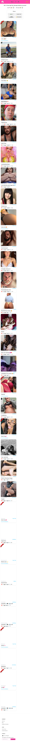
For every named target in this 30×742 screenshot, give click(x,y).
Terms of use (4, 729)
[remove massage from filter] (22, 7)
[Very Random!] (26, 2)
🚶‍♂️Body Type (18, 14)
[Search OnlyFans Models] (15, 2)
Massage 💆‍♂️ (18, 7)
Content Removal (4, 730)
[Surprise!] (28, 2)
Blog (2, 722)
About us (3, 721)
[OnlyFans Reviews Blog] (18, 2)
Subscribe (13, 739)
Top (12, 2)
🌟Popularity (18, 16)
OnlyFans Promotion (5, 724)
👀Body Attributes (11, 17)
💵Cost (11, 14)
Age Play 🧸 (9, 7)
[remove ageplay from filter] (13, 7)
